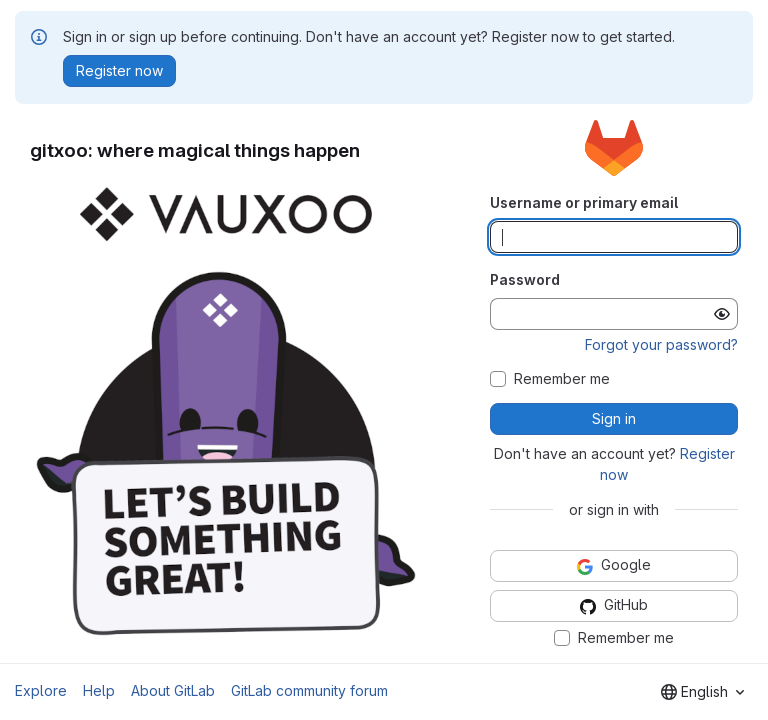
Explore (41, 690)
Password (525, 279)
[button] (230, 411)
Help (99, 690)
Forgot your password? (661, 344)
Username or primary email (584, 202)
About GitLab (173, 690)
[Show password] (722, 314)
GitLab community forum (309, 690)
